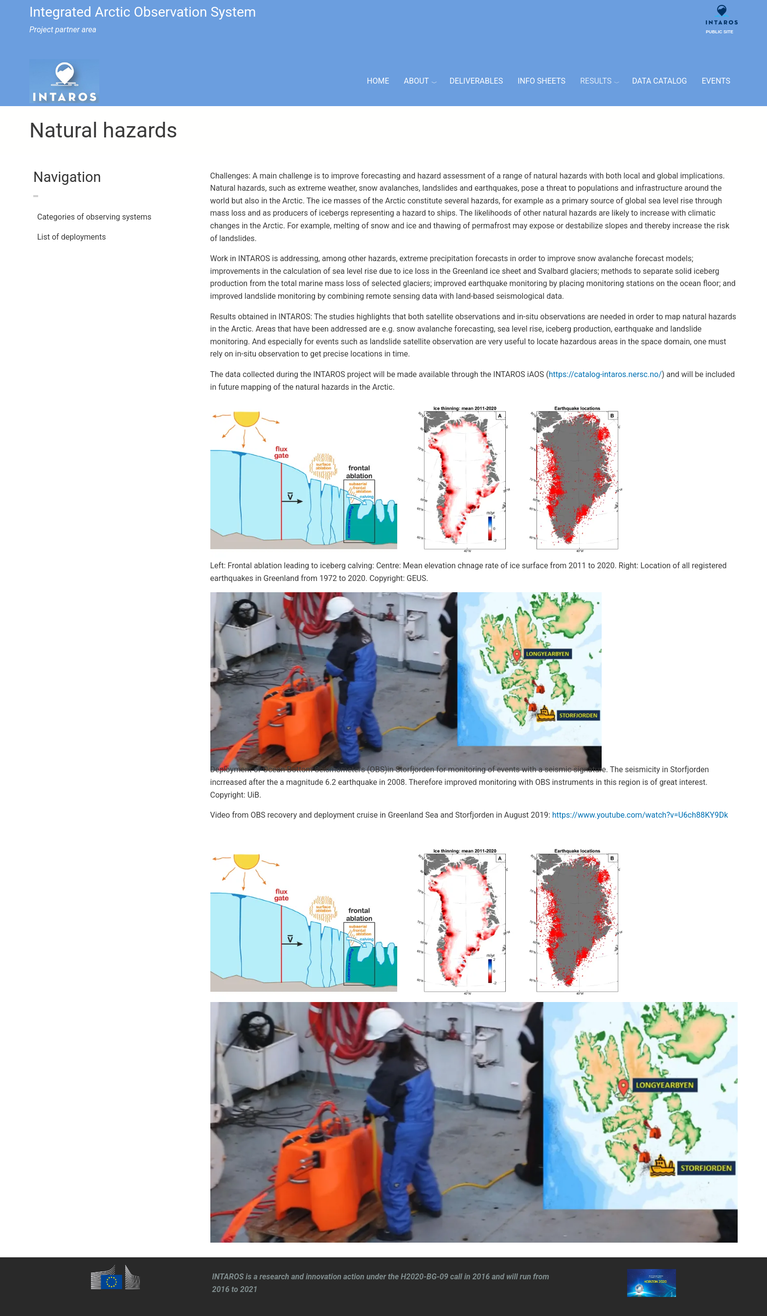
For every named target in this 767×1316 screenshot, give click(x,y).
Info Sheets (541, 81)
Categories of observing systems (94, 217)
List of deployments (71, 237)
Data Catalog (659, 81)
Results (595, 81)
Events (716, 81)
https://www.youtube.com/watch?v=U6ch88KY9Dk (640, 815)
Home (378, 81)
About (416, 81)
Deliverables (476, 81)
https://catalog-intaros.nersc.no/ (605, 374)
